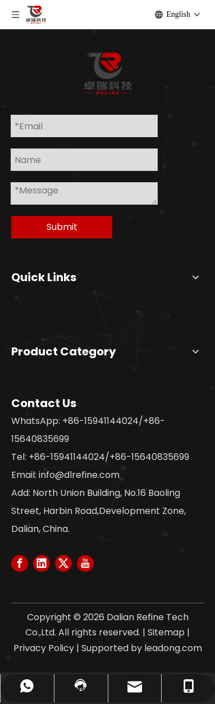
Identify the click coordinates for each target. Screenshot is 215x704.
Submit (62, 226)
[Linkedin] (41, 563)
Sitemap (166, 632)
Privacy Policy (43, 648)
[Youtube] (85, 563)
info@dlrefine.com (79, 474)
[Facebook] (19, 563)
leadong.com (173, 648)
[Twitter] (63, 563)
